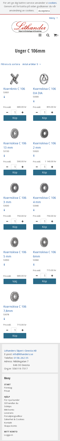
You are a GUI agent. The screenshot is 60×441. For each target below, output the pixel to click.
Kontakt (8, 422)
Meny (52, 17)
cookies (52, 2)
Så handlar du (11, 403)
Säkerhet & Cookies (14, 419)
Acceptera (44, 10)
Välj (14, 281)
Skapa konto (10, 425)
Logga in (8, 434)
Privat (7, 390)
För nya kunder (12, 399)
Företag (8, 387)
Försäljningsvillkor (13, 416)
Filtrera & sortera (19, 64)
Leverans (8, 412)
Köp (14, 118)
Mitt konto (9, 409)
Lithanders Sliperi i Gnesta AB (20, 350)
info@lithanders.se (23, 354)
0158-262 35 (21, 357)
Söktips (8, 406)
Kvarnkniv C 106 (14, 89)
